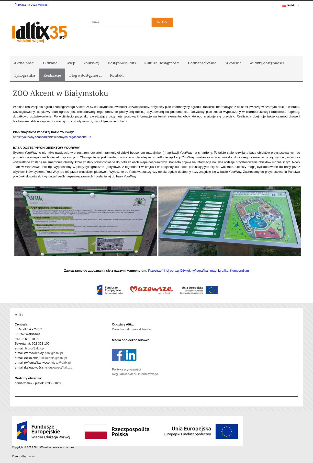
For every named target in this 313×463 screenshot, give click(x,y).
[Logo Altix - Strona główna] (39, 31)
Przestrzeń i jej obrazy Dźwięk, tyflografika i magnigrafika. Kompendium (198, 270)
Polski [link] (290, 6)
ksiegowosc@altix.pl (59, 367)
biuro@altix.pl (35, 348)
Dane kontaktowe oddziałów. (132, 329)
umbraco (32, 456)
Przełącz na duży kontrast (31, 4)
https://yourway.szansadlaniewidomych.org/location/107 (52, 137)
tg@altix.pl (63, 362)
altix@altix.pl (54, 353)
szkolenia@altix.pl (54, 358)
